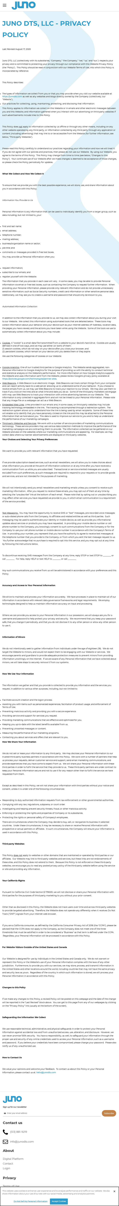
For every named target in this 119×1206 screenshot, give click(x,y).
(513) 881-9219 (18, 1132)
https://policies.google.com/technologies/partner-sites (29, 379)
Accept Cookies (59, 1201)
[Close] (114, 1191)
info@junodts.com (22, 1142)
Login (6, 1168)
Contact (8, 1163)
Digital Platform (13, 1159)
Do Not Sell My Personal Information (30, 1201)
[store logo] (23, 5)
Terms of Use (11, 1186)
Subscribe (109, 1113)
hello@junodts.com (46, 1073)
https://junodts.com (12, 97)
